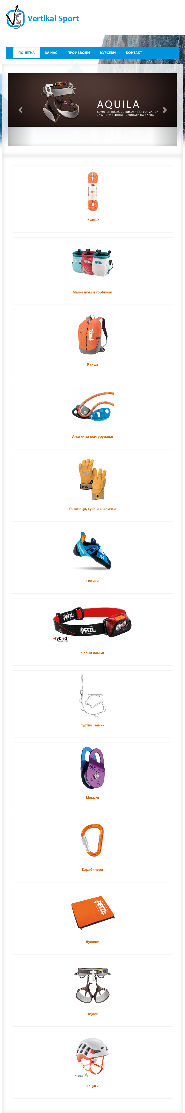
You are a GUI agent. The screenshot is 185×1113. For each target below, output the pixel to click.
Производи (78, 52)
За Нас (51, 52)
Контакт (134, 52)
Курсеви (108, 52)
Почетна (26, 52)
